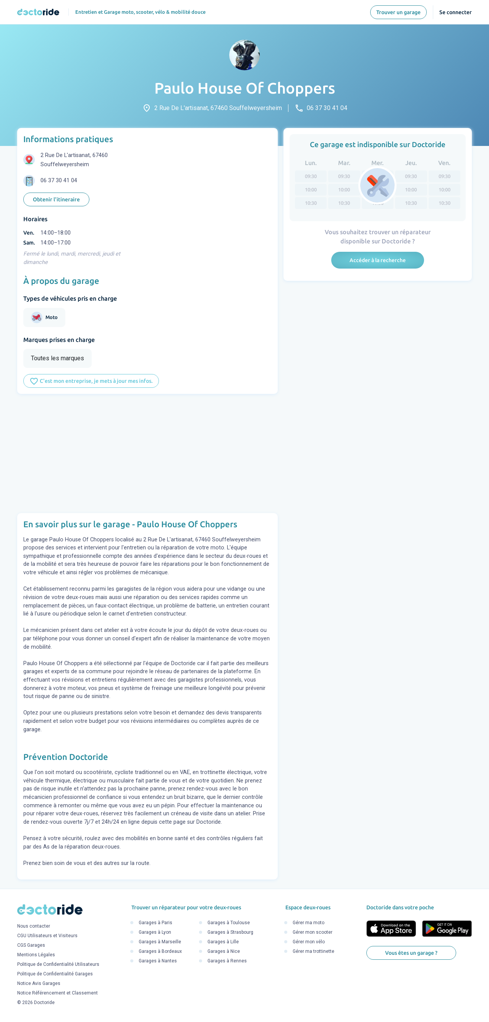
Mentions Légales (36, 955)
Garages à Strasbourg (230, 932)
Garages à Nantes (158, 961)
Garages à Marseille (160, 941)
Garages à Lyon (155, 932)
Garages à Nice (223, 951)
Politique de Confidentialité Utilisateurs (58, 964)
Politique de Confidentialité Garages (55, 974)
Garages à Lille (223, 941)
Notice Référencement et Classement (57, 993)
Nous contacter (33, 926)
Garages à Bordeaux (160, 951)
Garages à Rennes (227, 961)
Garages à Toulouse (228, 922)
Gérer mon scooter (312, 932)
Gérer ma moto (308, 922)
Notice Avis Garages (38, 983)
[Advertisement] (147, 453)
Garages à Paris (155, 922)
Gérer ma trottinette (313, 951)
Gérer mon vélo (309, 941)
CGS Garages (31, 945)
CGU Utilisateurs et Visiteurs (47, 936)
